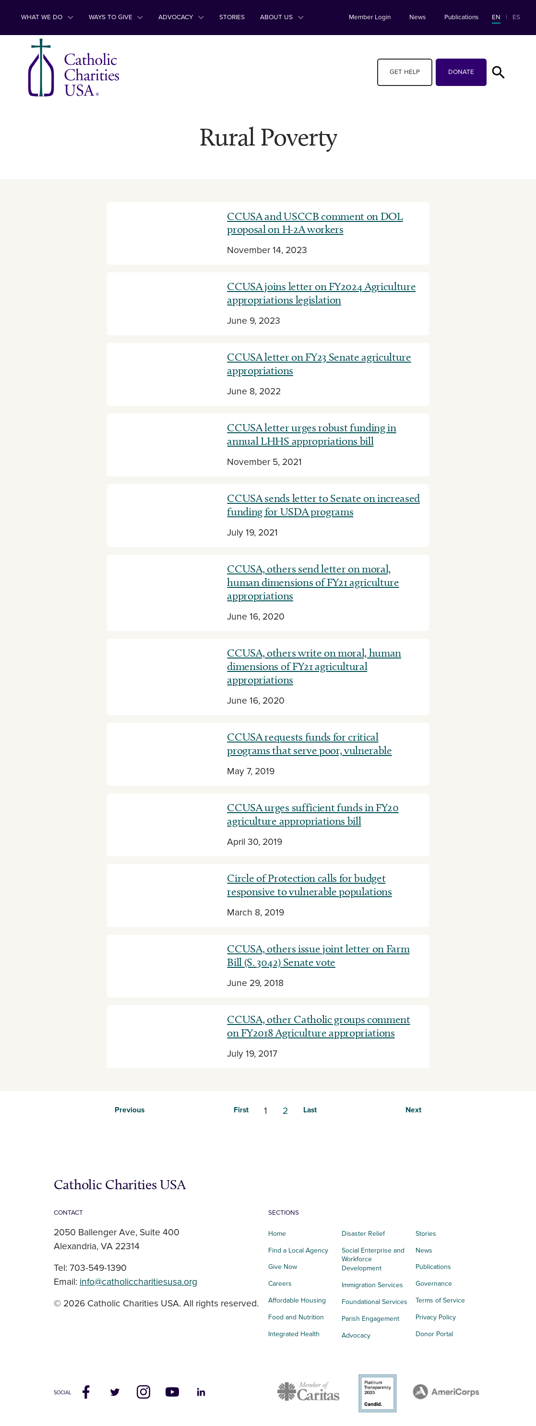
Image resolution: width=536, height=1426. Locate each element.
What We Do (47, 17)
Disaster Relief (363, 1234)
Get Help (405, 72)
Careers (280, 1284)
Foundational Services (374, 1302)
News (417, 17)
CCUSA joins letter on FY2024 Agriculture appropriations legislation (321, 293)
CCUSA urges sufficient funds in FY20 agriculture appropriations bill (312, 814)
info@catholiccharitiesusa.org (138, 1282)
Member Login (370, 17)
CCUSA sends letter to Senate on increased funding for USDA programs (323, 504)
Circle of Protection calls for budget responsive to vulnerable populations (309, 884)
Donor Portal (434, 1334)
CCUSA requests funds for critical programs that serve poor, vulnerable (309, 743)
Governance (434, 1284)
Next (413, 1110)
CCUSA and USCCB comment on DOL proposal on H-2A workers (315, 222)
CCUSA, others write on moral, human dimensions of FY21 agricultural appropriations (314, 666)
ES (516, 17)
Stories (232, 17)
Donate (461, 72)
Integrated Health (294, 1334)
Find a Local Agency (298, 1250)
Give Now (282, 1267)
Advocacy (181, 17)
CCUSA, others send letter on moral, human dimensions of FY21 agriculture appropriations (313, 582)
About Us (282, 17)
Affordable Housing (297, 1300)
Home (277, 1234)
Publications (461, 17)
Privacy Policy (436, 1317)
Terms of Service (440, 1300)
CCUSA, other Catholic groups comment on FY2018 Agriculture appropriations (318, 1025)
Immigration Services (372, 1285)
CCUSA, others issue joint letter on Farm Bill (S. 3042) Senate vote (318, 955)
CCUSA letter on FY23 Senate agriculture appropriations (319, 363)
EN (496, 17)
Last (310, 1110)
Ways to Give (116, 17)
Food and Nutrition (296, 1317)
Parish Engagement (370, 1319)
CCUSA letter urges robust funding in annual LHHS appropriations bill (311, 434)
